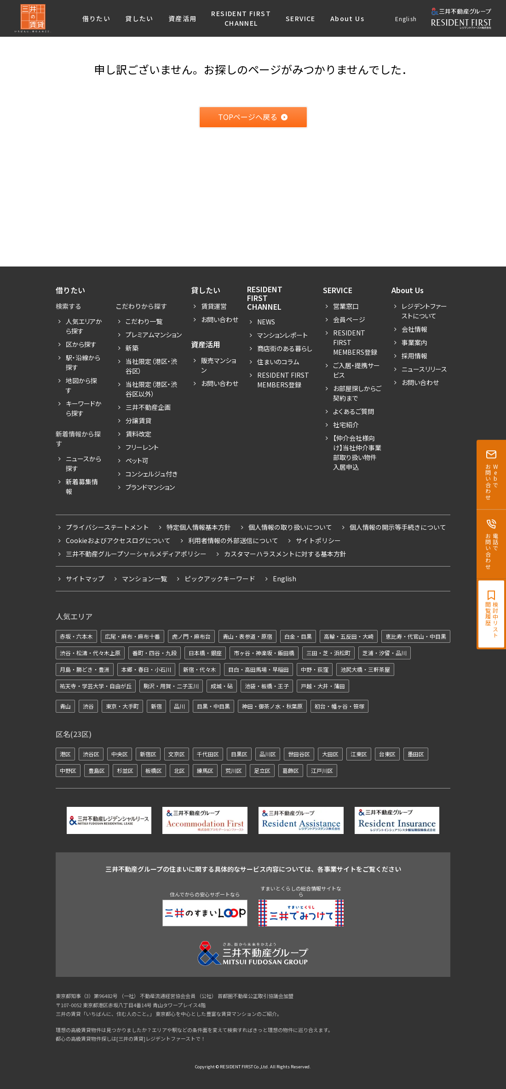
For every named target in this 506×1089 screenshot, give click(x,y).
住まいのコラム (278, 361)
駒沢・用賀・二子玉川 (171, 686)
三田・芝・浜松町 (328, 653)
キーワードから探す (84, 408)
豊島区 (96, 770)
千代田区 (208, 754)
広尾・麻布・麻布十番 (132, 636)
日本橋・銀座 (205, 653)
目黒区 (239, 754)
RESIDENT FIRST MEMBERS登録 (355, 342)
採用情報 (414, 355)
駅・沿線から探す (83, 362)
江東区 (359, 754)
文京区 (176, 754)
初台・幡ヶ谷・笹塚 (339, 706)
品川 (179, 706)
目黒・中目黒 (213, 706)
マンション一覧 (144, 578)
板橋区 (153, 770)
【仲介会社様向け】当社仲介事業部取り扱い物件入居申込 (357, 452)
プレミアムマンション (154, 334)
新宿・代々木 (199, 669)
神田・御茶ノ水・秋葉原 (272, 706)
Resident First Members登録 (283, 379)
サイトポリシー (318, 540)
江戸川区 (322, 770)
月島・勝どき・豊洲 (84, 669)
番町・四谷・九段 (154, 653)
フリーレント (142, 447)
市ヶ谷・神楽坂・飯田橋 (264, 653)
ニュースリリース (424, 369)
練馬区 (205, 770)
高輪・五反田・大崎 (349, 636)
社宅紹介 (346, 424)
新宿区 (148, 754)
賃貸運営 (214, 306)
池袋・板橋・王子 (267, 686)
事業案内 (414, 342)
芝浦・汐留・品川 (384, 653)
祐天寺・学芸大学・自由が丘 (96, 686)
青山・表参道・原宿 (247, 636)
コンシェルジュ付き (152, 473)
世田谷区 (299, 754)
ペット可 (137, 460)
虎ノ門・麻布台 (191, 636)
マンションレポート (282, 335)
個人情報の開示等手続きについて (398, 527)
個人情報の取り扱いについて (290, 527)
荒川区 (233, 770)
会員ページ (349, 319)
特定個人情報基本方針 (199, 527)
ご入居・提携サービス (356, 370)
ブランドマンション (150, 487)
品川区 (267, 754)
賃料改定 (138, 433)
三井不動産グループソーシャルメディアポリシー (136, 553)
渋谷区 (91, 754)
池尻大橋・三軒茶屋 (365, 669)
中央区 (119, 754)
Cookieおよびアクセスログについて (118, 540)
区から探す (81, 344)
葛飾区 (290, 770)
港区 (65, 754)
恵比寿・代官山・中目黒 (415, 636)
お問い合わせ (219, 319)
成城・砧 (222, 686)
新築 (132, 347)
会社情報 (414, 329)
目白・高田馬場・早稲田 (258, 669)
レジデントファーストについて (424, 310)
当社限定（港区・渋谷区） (151, 366)
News (266, 321)
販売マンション (218, 365)
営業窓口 (346, 306)
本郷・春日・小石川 (146, 669)
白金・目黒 (298, 636)
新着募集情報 (82, 486)
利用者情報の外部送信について (233, 540)
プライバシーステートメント (107, 527)
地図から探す (81, 385)
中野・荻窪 (314, 669)
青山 (65, 706)
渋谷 (88, 706)
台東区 (387, 754)
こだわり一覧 (144, 321)
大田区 (330, 754)
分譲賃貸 (138, 420)
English (406, 19)
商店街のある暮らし (284, 348)
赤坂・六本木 (76, 636)
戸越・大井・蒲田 (323, 686)
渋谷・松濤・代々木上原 (90, 653)
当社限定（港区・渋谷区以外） (151, 389)
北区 (179, 770)
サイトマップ (85, 578)
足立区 (262, 770)
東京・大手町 (122, 706)
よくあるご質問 (353, 411)
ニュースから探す (83, 463)
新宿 (156, 706)
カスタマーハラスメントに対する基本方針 (285, 553)
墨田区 (416, 754)
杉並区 (125, 770)
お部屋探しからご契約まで (357, 393)
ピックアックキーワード (219, 578)
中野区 (68, 770)
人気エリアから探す (84, 326)
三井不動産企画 (148, 407)
